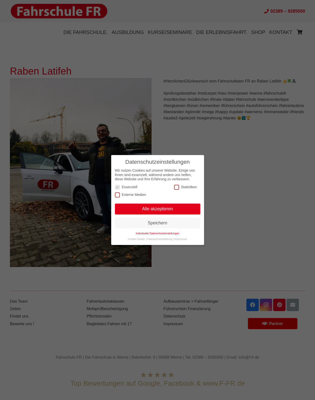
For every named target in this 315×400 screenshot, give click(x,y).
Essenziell (126, 187)
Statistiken (185, 187)
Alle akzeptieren (157, 208)
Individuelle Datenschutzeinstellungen (157, 233)
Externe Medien (130, 194)
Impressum (180, 239)
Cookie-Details (136, 239)
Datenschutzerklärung (160, 239)
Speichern (157, 222)
